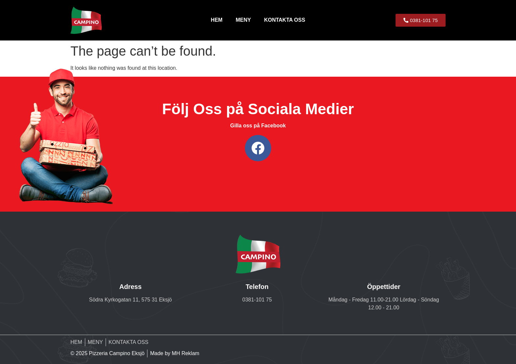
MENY (243, 20)
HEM (217, 20)
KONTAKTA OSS (284, 20)
